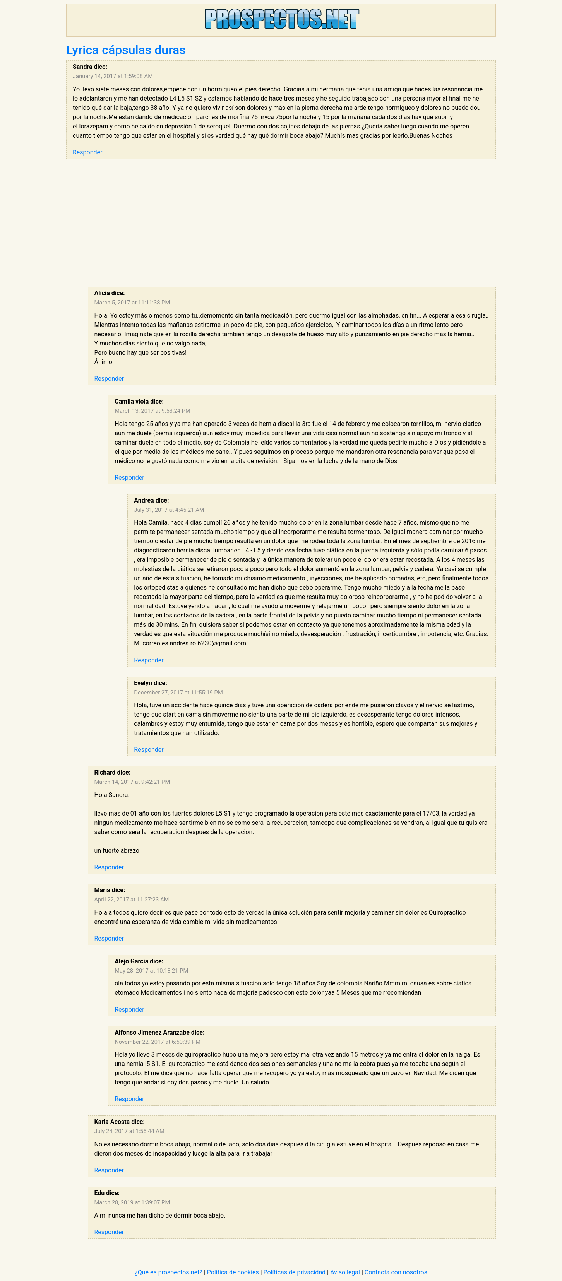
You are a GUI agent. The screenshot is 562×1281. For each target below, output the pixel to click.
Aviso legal (345, 1272)
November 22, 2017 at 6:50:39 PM (157, 1041)
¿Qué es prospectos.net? (168, 1272)
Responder (87, 152)
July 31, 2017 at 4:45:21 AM (169, 509)
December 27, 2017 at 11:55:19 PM (178, 692)
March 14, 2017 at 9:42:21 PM (132, 781)
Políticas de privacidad (295, 1272)
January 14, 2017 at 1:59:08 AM (113, 76)
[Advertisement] (292, 223)
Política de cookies (233, 1272)
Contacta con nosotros (396, 1272)
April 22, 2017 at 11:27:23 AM (131, 899)
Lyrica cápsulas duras (126, 50)
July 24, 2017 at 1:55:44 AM (129, 1131)
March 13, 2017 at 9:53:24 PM (152, 410)
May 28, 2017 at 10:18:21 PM (151, 970)
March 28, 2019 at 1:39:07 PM (132, 1202)
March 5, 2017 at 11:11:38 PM (132, 302)
